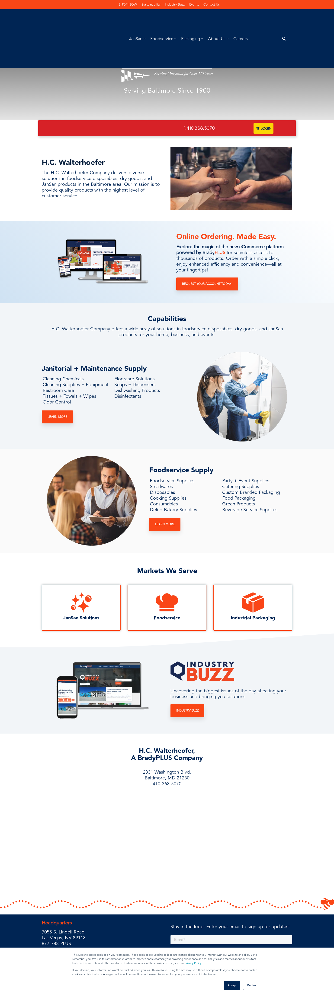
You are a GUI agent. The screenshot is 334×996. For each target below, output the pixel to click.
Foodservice (167, 618)
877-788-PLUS (56, 912)
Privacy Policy (193, 963)
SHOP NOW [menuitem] (128, 4)
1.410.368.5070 (199, 128)
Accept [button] (232, 985)
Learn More (57, 417)
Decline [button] (251, 985)
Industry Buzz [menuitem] (175, 4)
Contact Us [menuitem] (212, 4)
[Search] (284, 18)
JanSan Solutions (81, 618)
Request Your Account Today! (207, 284)
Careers (240, 18)
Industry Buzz (187, 711)
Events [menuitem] (194, 4)
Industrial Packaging (253, 618)
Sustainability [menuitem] (151, 4)
